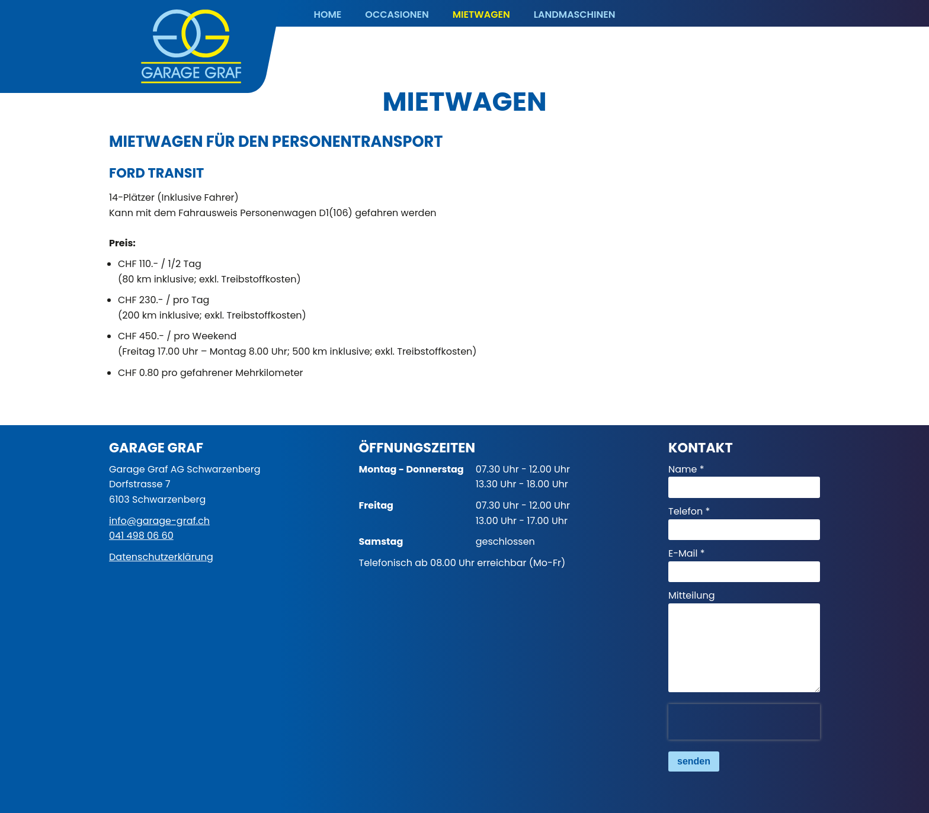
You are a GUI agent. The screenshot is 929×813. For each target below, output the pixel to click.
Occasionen (396, 15)
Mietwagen (481, 15)
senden (693, 761)
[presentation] (744, 722)
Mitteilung (691, 595)
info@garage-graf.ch (159, 521)
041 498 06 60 (141, 535)
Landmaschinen (575, 15)
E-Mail (683, 553)
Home (327, 15)
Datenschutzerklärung (161, 557)
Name (682, 469)
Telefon (685, 511)
